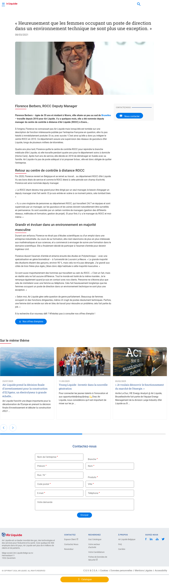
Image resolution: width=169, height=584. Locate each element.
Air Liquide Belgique (126, 539)
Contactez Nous (71, 544)
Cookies (104, 570)
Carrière (121, 549)
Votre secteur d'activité (94, 545)
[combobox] (139, 4)
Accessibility (161, 570)
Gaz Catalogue (94, 539)
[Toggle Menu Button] (3, 4)
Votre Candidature (96, 552)
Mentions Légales (143, 570)
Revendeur (68, 549)
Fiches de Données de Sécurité (97, 558)
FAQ (120, 544)
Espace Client (71, 539)
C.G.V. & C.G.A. (90, 570)
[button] (3, 427)
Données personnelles (121, 570)
